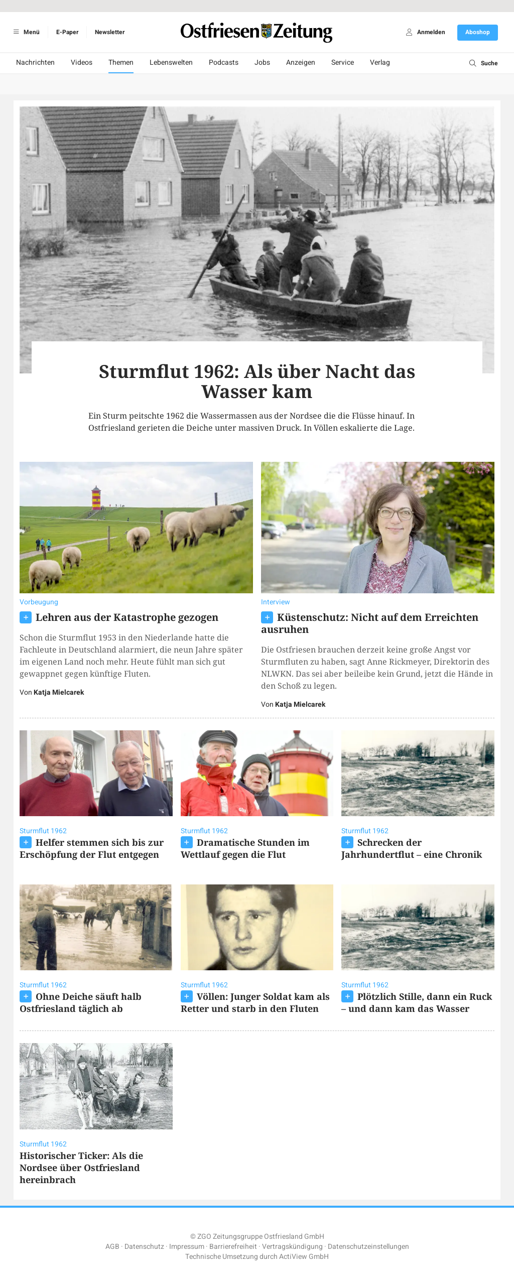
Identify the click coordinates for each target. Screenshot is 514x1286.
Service (342, 62)
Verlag (380, 62)
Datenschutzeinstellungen (368, 1246)
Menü (25, 32)
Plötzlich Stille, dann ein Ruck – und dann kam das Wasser (416, 1002)
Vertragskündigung (292, 1246)
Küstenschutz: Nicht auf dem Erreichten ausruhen (369, 623)
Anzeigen (300, 62)
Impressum (186, 1246)
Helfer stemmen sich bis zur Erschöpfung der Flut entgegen (92, 848)
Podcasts (223, 62)
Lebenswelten (171, 62)
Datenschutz (144, 1246)
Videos (81, 62)
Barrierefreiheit (233, 1246)
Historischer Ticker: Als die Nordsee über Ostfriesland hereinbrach (81, 1167)
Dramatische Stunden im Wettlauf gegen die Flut (245, 848)
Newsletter (109, 32)
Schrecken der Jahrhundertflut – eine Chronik (411, 848)
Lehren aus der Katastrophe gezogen (127, 617)
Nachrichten (35, 62)
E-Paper (67, 32)
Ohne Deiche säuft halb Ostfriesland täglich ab (81, 1002)
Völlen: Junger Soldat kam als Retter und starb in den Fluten (255, 1002)
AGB (112, 1246)
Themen (121, 62)
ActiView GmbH (304, 1256)
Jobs (262, 62)
